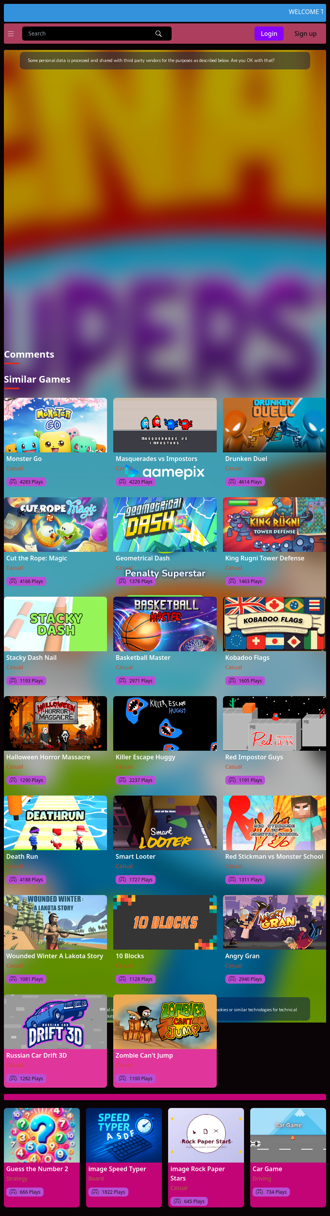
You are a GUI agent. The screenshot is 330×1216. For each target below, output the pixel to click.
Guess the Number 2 (37, 1169)
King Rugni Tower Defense (265, 558)
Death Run (22, 856)
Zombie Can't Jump (144, 1055)
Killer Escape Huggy (145, 757)
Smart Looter (135, 856)
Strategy (17, 1178)
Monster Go (24, 458)
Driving (262, 1178)
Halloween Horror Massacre (48, 757)
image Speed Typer (117, 1169)
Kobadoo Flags (247, 657)
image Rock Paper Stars (197, 1173)
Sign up (306, 33)
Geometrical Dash (143, 558)
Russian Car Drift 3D (36, 1055)
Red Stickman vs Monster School (274, 856)
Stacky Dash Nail (31, 657)
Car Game (267, 1169)
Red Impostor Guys (254, 757)
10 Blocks (130, 956)
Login (269, 33)
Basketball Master (143, 657)
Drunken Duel (246, 458)
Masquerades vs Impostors (156, 458)
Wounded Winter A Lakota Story (54, 956)
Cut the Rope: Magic (36, 558)
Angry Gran (242, 956)
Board (96, 1178)
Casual (14, 468)
